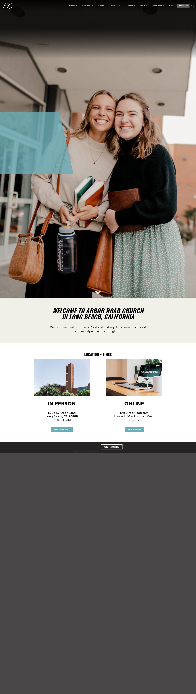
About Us (87, 5)
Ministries (114, 5)
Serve (144, 5)
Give (171, 5)
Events (101, 5)
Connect (130, 5)
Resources (158, 5)
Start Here (71, 5)
